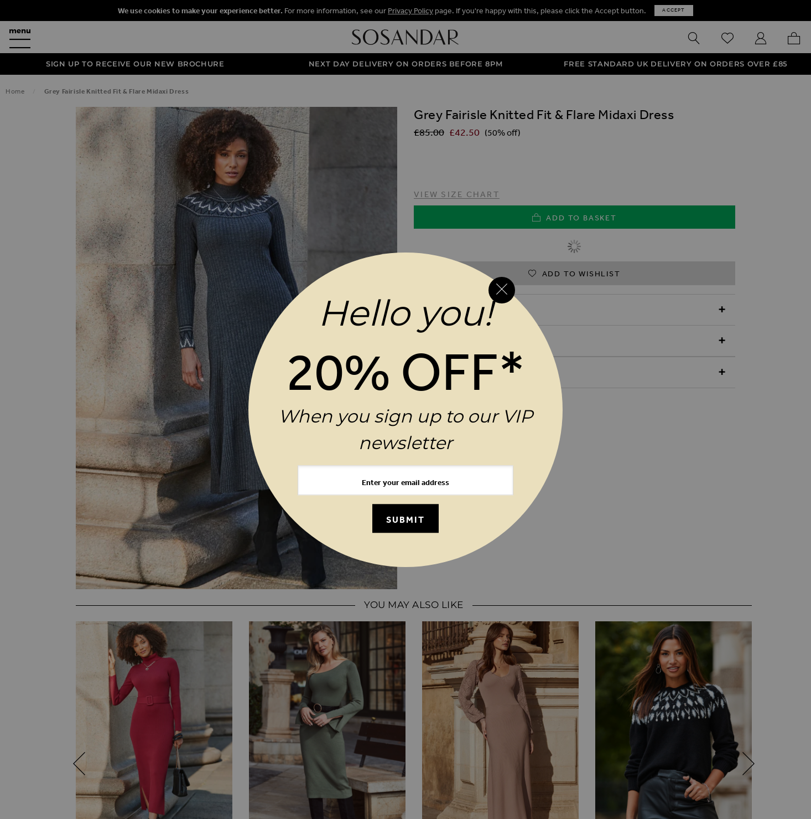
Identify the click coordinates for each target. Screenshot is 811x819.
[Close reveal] (501, 290)
